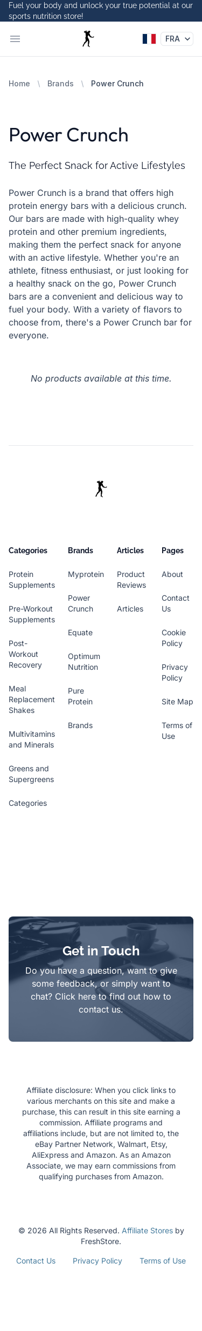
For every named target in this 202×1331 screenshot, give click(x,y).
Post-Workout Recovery (25, 654)
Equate (80, 632)
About (172, 574)
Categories (28, 802)
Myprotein (86, 574)
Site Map (177, 701)
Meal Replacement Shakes (32, 699)
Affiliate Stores (147, 1230)
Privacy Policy (97, 1260)
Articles (130, 608)
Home (19, 83)
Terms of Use (163, 1260)
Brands (60, 83)
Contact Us (35, 1260)
